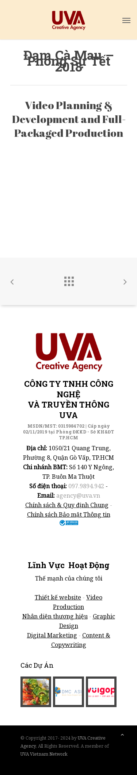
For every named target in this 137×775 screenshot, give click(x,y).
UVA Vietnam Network (44, 754)
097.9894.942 (86, 486)
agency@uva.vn (78, 495)
